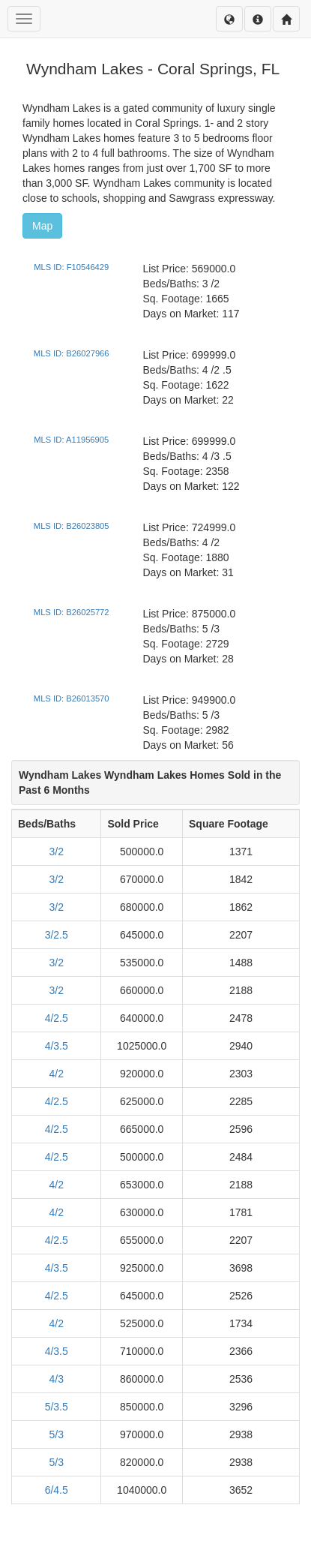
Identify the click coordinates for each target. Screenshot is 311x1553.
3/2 (56, 852)
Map (42, 226)
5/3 (56, 1434)
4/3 (56, 1379)
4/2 (56, 1074)
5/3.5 (56, 1407)
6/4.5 (56, 1490)
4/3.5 (56, 1046)
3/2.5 (56, 935)
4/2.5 (56, 1018)
